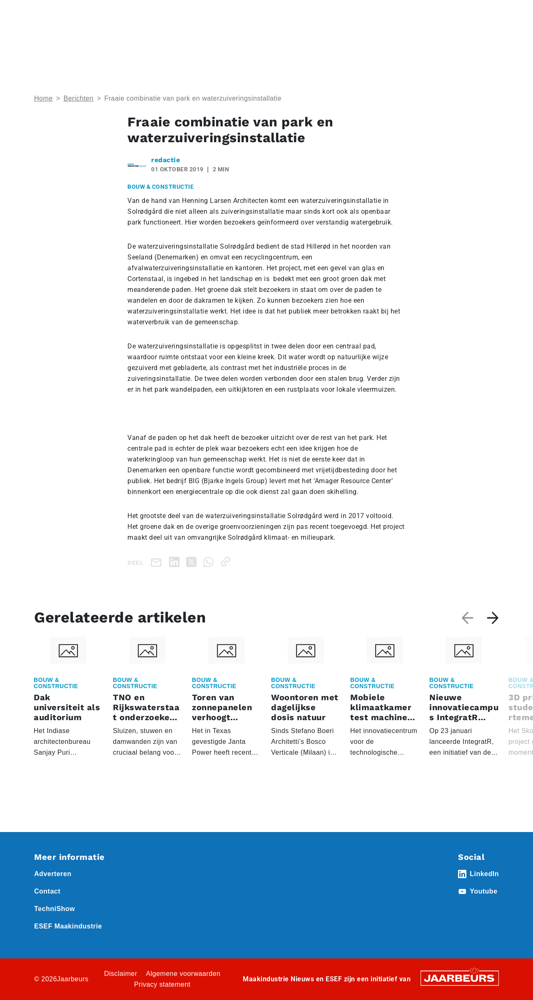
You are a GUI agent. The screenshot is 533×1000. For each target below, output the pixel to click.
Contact (349, 12)
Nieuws (160, 12)
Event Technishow (120, 12)
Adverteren (276, 12)
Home (42, 12)
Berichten (79, 98)
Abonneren (315, 12)
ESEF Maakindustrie (68, 926)
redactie (165, 160)
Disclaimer (120, 973)
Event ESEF (73, 12)
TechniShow (54, 908)
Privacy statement (162, 984)
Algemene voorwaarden (183, 973)
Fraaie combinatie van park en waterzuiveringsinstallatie (192, 98)
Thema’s (412, 41)
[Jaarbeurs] (460, 978)
